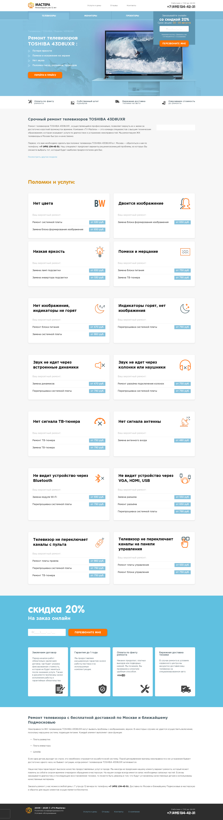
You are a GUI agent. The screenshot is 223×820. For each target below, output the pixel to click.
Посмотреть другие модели (42, 157)
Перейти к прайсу (45, 75)
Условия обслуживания (45, 813)
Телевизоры (49, 15)
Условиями (181, 36)
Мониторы (90, 15)
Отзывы (114, 5)
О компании (134, 812)
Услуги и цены (94, 5)
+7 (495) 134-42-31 (181, 7)
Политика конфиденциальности (49, 810)
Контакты (131, 5)
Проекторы (132, 15)
